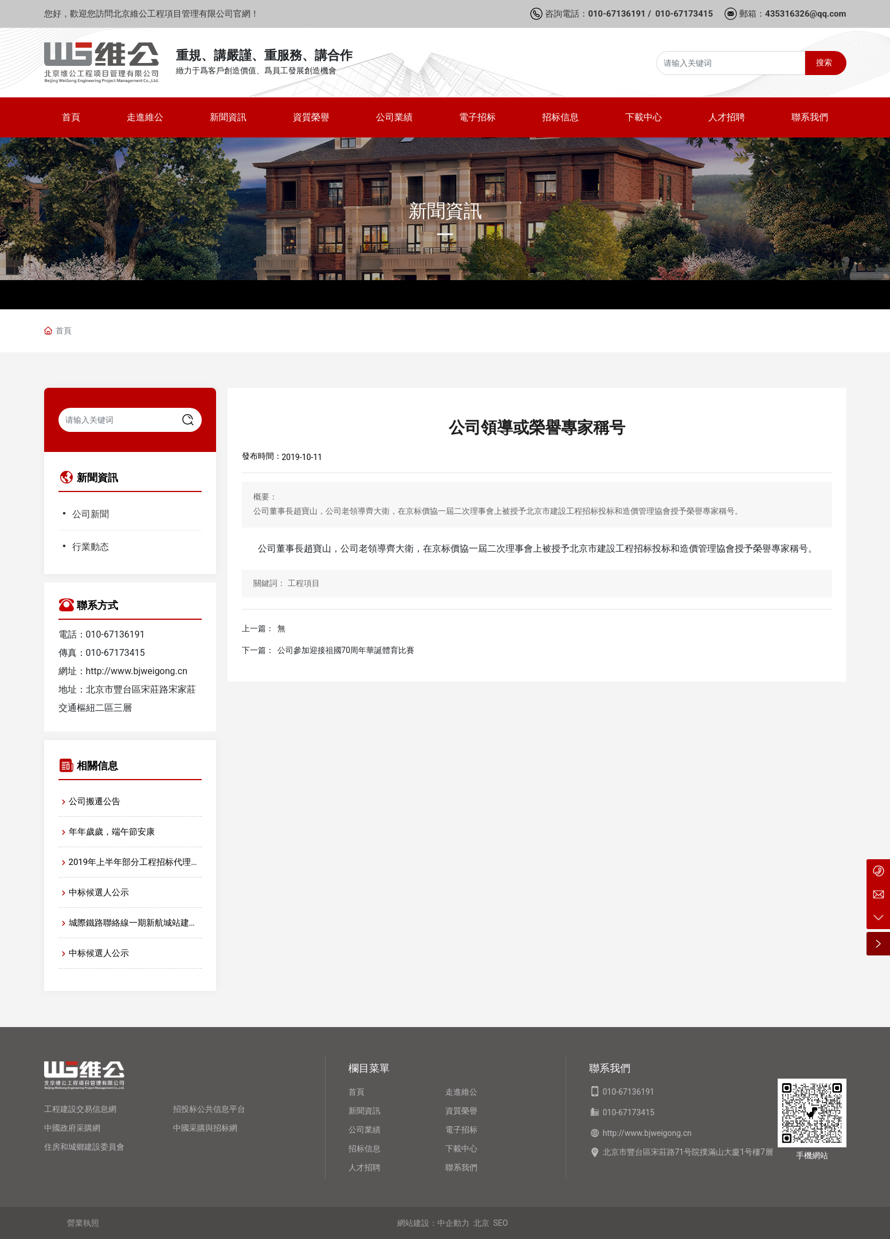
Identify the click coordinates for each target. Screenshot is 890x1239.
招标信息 (364, 1148)
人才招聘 (364, 1167)
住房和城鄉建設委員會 (84, 1146)
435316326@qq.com (805, 14)
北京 (481, 1223)
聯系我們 (461, 1167)
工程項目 (304, 583)
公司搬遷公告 (94, 801)
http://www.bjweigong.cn (136, 671)
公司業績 (364, 1129)
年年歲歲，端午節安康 (112, 832)
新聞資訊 (445, 211)
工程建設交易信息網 (80, 1109)
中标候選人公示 (99, 892)
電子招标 (461, 1129)
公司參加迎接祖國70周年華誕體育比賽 (346, 650)
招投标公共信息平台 (209, 1109)
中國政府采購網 (72, 1127)
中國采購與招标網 (205, 1127)
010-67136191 (617, 14)
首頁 (356, 1091)
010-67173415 (684, 14)
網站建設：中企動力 (433, 1223)
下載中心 (461, 1148)
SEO (500, 1223)
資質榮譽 (461, 1110)
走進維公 (461, 1091)
